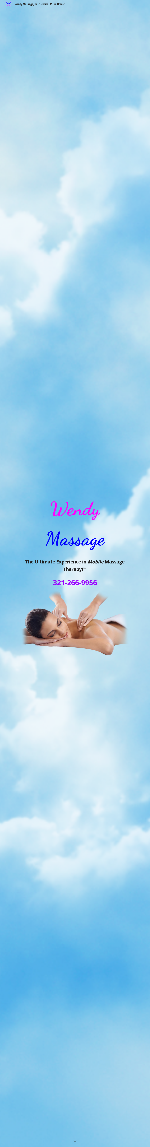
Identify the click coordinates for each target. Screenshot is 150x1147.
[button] (75, 1141)
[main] (75, 524)
